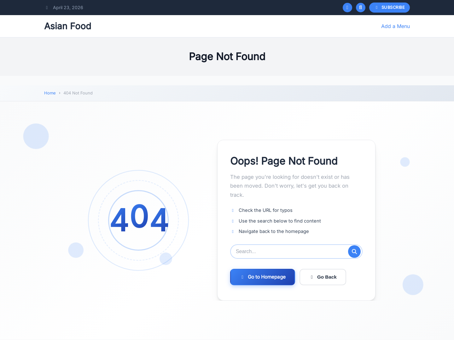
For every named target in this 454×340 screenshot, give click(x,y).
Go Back (323, 277)
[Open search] (360, 7)
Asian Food (67, 26)
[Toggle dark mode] (347, 7)
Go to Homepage (263, 277)
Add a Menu (395, 26)
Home (50, 92)
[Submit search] (354, 251)
